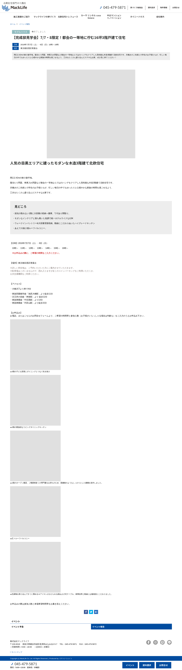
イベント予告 (17, 626)
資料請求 (151, 7)
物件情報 (163, 7)
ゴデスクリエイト (65, 658)
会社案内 (160, 16)
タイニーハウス (137, 16)
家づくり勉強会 (136, 7)
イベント (130, 665)
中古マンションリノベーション (114, 16)
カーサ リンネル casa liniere (91, 16)
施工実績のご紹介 (22, 16)
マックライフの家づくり (45, 16)
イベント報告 (98, 626)
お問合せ (175, 7)
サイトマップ (17, 652)
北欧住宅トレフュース (68, 16)
